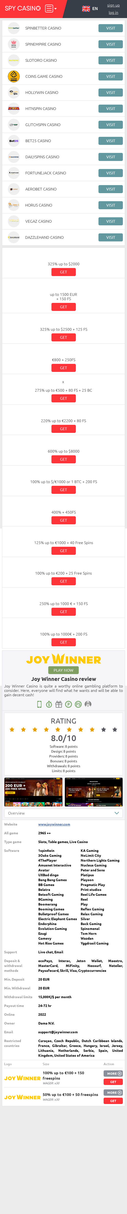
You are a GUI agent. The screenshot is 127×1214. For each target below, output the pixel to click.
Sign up (113, 5)
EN (90, 9)
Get (63, 272)
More (112, 1073)
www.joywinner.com (54, 824)
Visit (110, 28)
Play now (63, 670)
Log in (113, 12)
